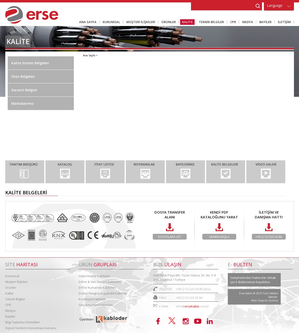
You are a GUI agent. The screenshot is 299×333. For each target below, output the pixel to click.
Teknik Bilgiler (15, 299)
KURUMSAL (110, 22)
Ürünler (10, 287)
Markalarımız (22, 103)
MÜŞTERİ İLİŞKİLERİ (139, 22)
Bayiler (10, 316)
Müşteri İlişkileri (16, 282)
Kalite (9, 293)
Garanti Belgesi (24, 90)
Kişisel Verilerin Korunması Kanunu (30, 328)
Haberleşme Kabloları (94, 276)
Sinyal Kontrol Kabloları (96, 305)
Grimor (273, 300)
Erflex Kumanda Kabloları (97, 287)
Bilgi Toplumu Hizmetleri (22, 322)
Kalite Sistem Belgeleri (30, 63)
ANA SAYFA (87, 22)
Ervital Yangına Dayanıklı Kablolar (103, 293)
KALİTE (186, 22)
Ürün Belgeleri (23, 76)
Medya (10, 310)
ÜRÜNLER (167, 22)
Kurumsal (12, 276)
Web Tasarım (260, 300)
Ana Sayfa (89, 55)
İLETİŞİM (283, 22)
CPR (232, 22)
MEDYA (246, 22)
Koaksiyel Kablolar (92, 299)
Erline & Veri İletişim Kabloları (100, 282)
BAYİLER (264, 22)
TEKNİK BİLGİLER (210, 22)
